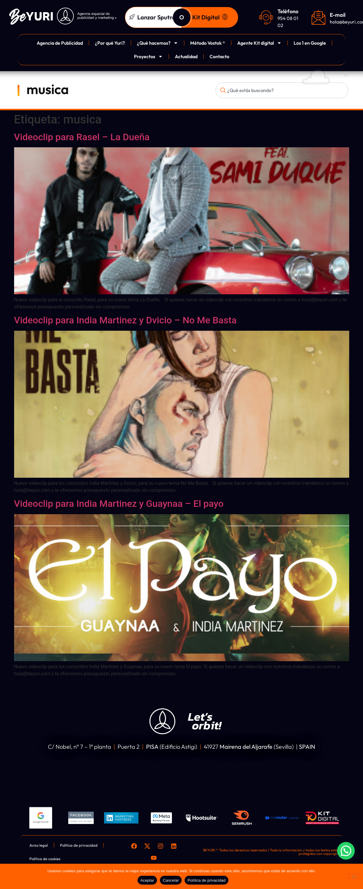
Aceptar (147, 880)
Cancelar (171, 880)
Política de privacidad (206, 880)
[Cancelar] (354, 876)
